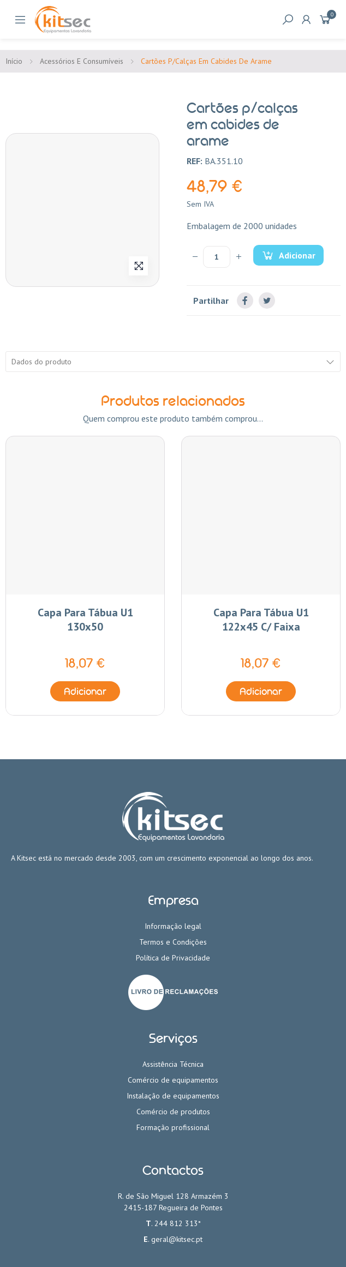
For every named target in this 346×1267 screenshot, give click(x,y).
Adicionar (296, 255)
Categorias (20, 19)
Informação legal (173, 926)
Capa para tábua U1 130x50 (85, 619)
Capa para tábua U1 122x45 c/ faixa (261, 619)
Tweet (267, 300)
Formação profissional (173, 1127)
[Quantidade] (216, 257)
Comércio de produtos (173, 1111)
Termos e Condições (173, 942)
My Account (306, 19)
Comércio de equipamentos (173, 1080)
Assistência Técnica (173, 1064)
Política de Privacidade (173, 958)
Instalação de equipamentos (173, 1096)
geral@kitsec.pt (176, 1239)
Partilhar (245, 300)
